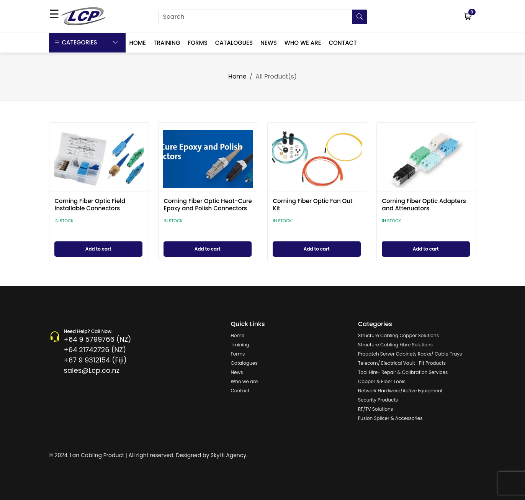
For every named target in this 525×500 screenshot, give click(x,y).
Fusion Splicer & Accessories (390, 418)
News (237, 372)
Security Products (378, 400)
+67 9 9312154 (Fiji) (95, 360)
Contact (240, 390)
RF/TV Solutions (375, 409)
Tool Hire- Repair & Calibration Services (403, 372)
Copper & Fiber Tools (382, 381)
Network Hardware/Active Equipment (400, 390)
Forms (238, 354)
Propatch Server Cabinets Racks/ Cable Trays (410, 354)
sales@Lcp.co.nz (91, 370)
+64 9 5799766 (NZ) (97, 339)
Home (237, 76)
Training (240, 344)
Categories (86, 42)
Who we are (244, 381)
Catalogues (244, 363)
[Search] (262, 17)
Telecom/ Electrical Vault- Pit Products (402, 363)
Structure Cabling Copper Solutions (398, 335)
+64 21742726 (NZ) (95, 349)
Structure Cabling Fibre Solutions (395, 344)
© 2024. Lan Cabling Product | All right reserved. (112, 455)
